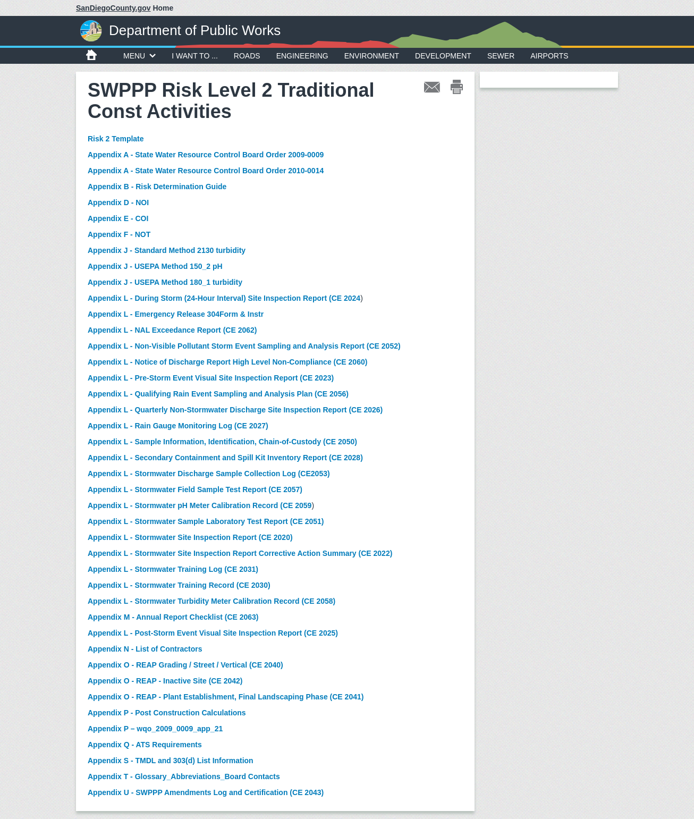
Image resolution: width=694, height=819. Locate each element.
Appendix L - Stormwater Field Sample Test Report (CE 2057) (195, 489)
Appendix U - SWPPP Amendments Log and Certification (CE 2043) (206, 792)
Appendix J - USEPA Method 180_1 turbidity (165, 282)
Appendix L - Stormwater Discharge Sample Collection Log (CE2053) (209, 473)
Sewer (500, 56)
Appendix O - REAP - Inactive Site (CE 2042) (165, 681)
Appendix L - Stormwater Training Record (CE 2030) (179, 585)
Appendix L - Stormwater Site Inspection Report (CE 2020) (190, 537)
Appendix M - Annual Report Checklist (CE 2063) (173, 617)
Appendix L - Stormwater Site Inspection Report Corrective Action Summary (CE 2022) (240, 553)
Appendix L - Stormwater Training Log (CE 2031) (173, 569)
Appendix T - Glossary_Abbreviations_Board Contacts (184, 776)
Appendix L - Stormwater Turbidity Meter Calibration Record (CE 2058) (211, 601)
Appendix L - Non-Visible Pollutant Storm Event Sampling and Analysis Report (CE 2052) (244, 346)
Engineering (302, 56)
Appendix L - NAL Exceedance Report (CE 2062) (172, 330)
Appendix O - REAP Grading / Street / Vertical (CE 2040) (185, 665)
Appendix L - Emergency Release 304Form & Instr (176, 314)
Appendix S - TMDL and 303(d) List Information (170, 760)
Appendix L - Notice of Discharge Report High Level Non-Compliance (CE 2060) (227, 362)
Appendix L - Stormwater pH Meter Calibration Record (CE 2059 (199, 505)
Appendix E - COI (118, 218)
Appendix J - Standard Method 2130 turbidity (167, 250)
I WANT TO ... (195, 56)
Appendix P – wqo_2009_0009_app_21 (155, 728)
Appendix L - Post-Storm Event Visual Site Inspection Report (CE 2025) (213, 633)
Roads (247, 56)
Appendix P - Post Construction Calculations (167, 712)
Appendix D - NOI (118, 202)
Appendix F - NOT (119, 234)
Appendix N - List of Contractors (145, 649)
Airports (549, 56)
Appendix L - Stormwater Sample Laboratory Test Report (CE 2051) (206, 521)
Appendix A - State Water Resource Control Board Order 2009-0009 (206, 154)
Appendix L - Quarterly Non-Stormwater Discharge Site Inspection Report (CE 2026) (235, 410)
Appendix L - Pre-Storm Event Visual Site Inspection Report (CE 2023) (211, 378)
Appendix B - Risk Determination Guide (157, 186)
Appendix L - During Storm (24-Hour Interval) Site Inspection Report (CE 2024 (224, 298)
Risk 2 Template (116, 138)
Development (443, 56)
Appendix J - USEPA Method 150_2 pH (155, 266)
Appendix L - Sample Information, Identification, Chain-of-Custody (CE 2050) (222, 441)
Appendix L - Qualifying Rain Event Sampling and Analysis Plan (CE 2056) (218, 394)
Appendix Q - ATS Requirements (145, 744)
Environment (371, 56)
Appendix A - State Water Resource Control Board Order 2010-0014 (206, 170)
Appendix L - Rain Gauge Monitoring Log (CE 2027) (178, 425)
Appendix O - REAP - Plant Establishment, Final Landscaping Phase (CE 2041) (225, 697)
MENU (139, 56)
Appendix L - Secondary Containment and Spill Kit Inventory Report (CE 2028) (225, 457)
